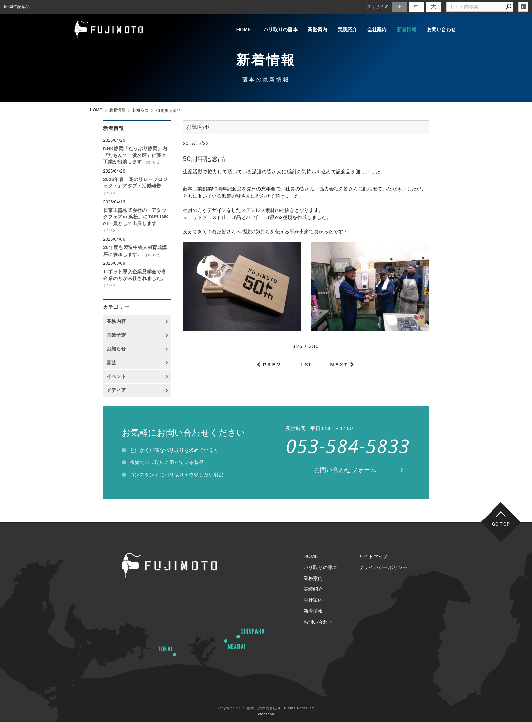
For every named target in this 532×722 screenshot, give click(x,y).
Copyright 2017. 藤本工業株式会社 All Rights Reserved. (266, 708)
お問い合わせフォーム (345, 469)
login (523, 7)
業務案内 (305, 30)
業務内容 (116, 321)
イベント (112, 193)
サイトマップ (373, 556)
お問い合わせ (441, 30)
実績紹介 (338, 30)
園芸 (111, 362)
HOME (228, 30)
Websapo (266, 714)
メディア (116, 390)
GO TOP (501, 524)
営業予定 (116, 335)
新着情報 (405, 30)
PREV (272, 364)
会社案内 (372, 30)
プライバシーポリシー (383, 567)
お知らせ (153, 162)
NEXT (339, 364)
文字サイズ (377, 6)
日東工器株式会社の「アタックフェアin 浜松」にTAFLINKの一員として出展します (136, 216)
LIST (306, 364)
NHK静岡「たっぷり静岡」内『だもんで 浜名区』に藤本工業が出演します (135, 155)
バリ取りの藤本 (267, 30)
